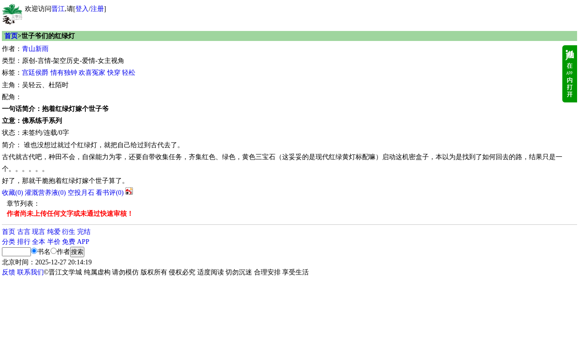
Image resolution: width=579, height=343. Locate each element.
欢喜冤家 (92, 72)
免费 (68, 241)
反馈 (8, 272)
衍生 (68, 231)
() (12, 192)
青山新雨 (35, 48)
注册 (97, 8)
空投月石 (81, 192)
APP (83, 241)
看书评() (109, 192)
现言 (38, 231)
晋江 (58, 8)
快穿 (114, 72)
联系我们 (30, 272)
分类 (8, 241)
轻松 (128, 72)
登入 (82, 8)
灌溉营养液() (45, 192)
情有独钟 (64, 72)
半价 (54, 241)
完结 (84, 231)
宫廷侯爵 (35, 72)
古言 (23, 231)
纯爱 (54, 231)
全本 (38, 241)
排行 (23, 241)
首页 (11, 36)
